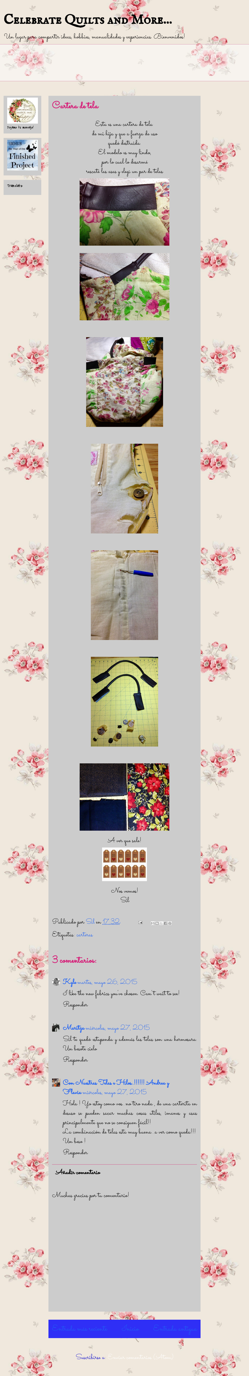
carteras (84, 935)
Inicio (130, 1329)
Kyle (69, 982)
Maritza (73, 1028)
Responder (75, 1005)
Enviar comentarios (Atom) (141, 1358)
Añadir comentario (77, 1173)
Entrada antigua (175, 1329)
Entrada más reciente (79, 1329)
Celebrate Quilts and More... (88, 20)
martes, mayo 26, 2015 (107, 982)
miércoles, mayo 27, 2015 (118, 1028)
